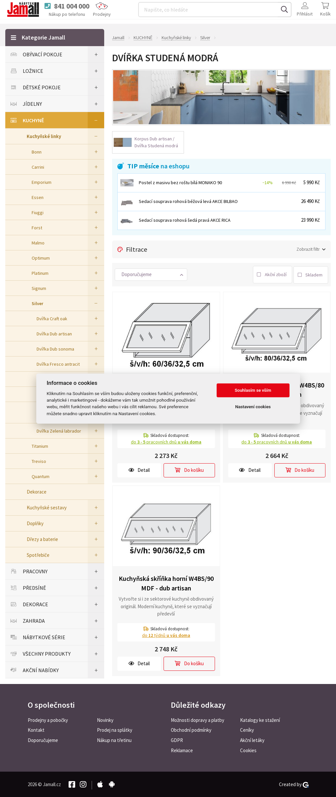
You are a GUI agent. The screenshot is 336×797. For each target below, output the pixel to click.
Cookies (248, 750)
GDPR (177, 740)
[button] (151, 274)
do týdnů (166, 635)
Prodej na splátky (114, 729)
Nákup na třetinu (114, 740)
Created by (294, 783)
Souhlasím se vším (253, 390)
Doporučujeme (43, 740)
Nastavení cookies (253, 406)
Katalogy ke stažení (260, 719)
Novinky (105, 719)
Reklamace (182, 750)
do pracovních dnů (166, 441)
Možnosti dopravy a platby (197, 719)
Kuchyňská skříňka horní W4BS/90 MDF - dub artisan (166, 582)
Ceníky (247, 729)
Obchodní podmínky (191, 729)
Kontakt (36, 729)
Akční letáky (252, 740)
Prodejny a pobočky (48, 719)
